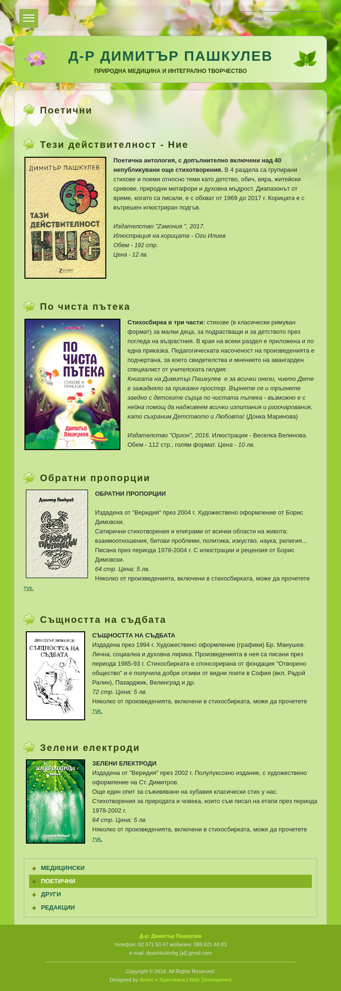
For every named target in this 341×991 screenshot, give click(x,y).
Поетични (58, 881)
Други (51, 894)
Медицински (63, 867)
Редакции (58, 907)
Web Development (210, 980)
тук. (29, 587)
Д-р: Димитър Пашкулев (170, 936)
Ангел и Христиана (162, 980)
